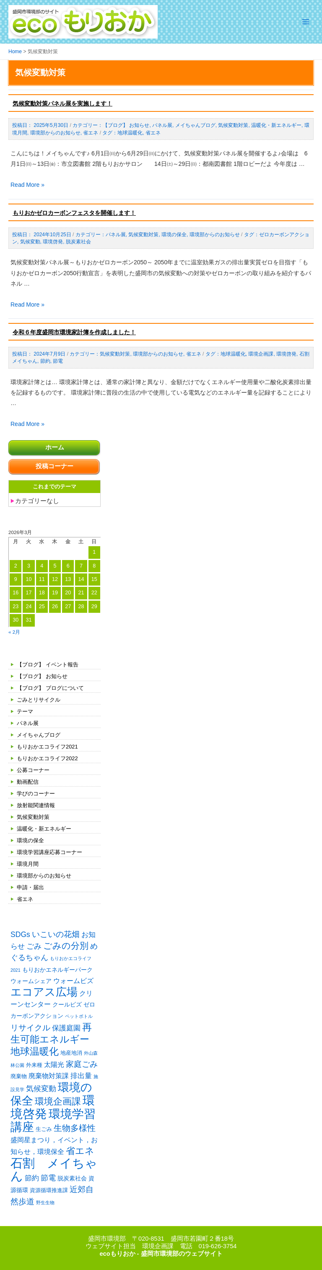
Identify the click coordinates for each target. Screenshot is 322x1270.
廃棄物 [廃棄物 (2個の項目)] (18, 1076)
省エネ (25, 899)
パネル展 (28, 723)
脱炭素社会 (78, 242)
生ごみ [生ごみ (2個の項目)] (44, 1129)
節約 (45, 361)
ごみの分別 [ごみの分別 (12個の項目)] (65, 945)
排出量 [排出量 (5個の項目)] (81, 1076)
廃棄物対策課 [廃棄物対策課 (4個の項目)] (49, 1075)
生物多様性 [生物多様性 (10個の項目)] (75, 1128)
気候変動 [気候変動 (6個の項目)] (41, 1088)
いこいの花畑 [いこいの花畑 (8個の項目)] (56, 934)
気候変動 (30, 242)
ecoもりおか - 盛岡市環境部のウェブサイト (160, 1253)
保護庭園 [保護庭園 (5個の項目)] (66, 1028)
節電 (58, 361)
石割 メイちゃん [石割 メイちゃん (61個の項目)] (53, 1169)
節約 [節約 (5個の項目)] (32, 1178)
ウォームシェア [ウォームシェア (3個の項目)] (31, 981)
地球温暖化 (130, 133)
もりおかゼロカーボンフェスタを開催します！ (74, 212)
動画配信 (28, 782)
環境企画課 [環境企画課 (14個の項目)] (58, 1101)
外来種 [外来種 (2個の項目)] (34, 1065)
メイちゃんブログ (38, 735)
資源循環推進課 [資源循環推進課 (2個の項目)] (49, 1190)
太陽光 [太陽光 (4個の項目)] (54, 1064)
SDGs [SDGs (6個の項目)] (20, 934)
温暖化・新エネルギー (44, 829)
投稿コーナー (54, 466)
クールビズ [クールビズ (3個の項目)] (67, 1004)
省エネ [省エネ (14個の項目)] (80, 1151)
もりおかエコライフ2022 (47, 758)
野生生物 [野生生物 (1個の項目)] (45, 1202)
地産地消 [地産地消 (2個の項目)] (71, 1053)
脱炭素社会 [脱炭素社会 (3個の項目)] (72, 1178)
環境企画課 (260, 354)
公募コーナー (33, 770)
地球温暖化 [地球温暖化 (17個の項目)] (34, 1051)
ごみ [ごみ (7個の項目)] (34, 946)
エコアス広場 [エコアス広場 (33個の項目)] (44, 992)
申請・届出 (30, 887)
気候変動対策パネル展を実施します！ (62, 103)
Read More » (27, 184)
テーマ (25, 711)
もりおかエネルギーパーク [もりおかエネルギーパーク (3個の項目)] (57, 969)
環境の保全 (30, 840)
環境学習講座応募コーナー (49, 852)
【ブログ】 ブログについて (50, 688)
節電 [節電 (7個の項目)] (48, 1178)
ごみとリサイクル (38, 700)
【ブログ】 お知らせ (42, 676)
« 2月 (14, 632)
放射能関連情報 (36, 805)
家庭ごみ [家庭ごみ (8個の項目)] (82, 1064)
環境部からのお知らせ (44, 875)
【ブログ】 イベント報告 (47, 664)
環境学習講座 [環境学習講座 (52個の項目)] (53, 1120)
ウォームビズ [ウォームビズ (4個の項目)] (73, 980)
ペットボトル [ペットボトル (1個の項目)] (79, 1016)
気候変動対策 (33, 817)
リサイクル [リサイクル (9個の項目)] (30, 1027)
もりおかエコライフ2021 (47, 746)
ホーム (54, 447)
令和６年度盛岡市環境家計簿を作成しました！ (74, 332)
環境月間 (28, 864)
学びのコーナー (36, 793)
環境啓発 (53, 242)
